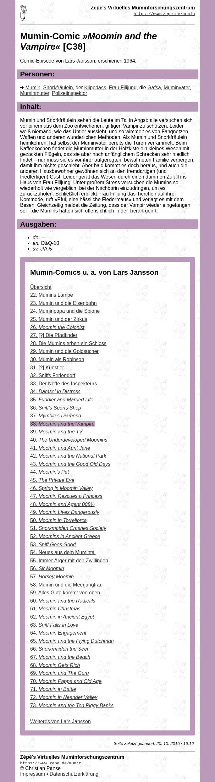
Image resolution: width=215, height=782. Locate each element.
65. (72, 641)
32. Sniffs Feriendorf (52, 375)
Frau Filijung (122, 87)
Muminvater (177, 87)
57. (52, 576)
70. (66, 681)
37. (55, 415)
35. (61, 399)
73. (71, 705)
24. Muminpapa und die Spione (65, 311)
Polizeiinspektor (69, 93)
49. (64, 512)
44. (49, 472)
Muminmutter (34, 93)
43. (70, 464)
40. (68, 440)
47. (66, 496)
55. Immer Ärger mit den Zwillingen (69, 560)
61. (55, 608)
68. (55, 665)
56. (47, 568)
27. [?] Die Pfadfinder (53, 335)
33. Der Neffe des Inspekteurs (63, 383)
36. (55, 407)
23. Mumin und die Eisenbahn (63, 303)
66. (59, 649)
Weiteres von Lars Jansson (60, 721)
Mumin (32, 87)
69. (59, 673)
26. (57, 327)
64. (58, 633)
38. (62, 424)
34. (55, 391)
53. (53, 544)
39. (56, 431)
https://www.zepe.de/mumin (164, 13)
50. (58, 520)
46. (61, 488)
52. (65, 536)
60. (62, 600)
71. (53, 689)
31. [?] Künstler (47, 367)
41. (60, 448)
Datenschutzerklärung (74, 774)
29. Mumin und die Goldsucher (64, 351)
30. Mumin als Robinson (57, 359)
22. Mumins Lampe (51, 295)
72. (63, 697)
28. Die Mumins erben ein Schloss (68, 343)
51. (68, 528)
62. (62, 617)
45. (52, 480)
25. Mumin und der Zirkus (58, 319)
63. (54, 625)
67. (60, 657)
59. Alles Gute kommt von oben (65, 592)
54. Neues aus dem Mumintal (63, 552)
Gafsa (154, 87)
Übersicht (41, 287)
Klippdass (95, 87)
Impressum (32, 774)
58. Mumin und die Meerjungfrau (66, 584)
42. (68, 456)
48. (62, 504)
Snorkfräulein (58, 87)
